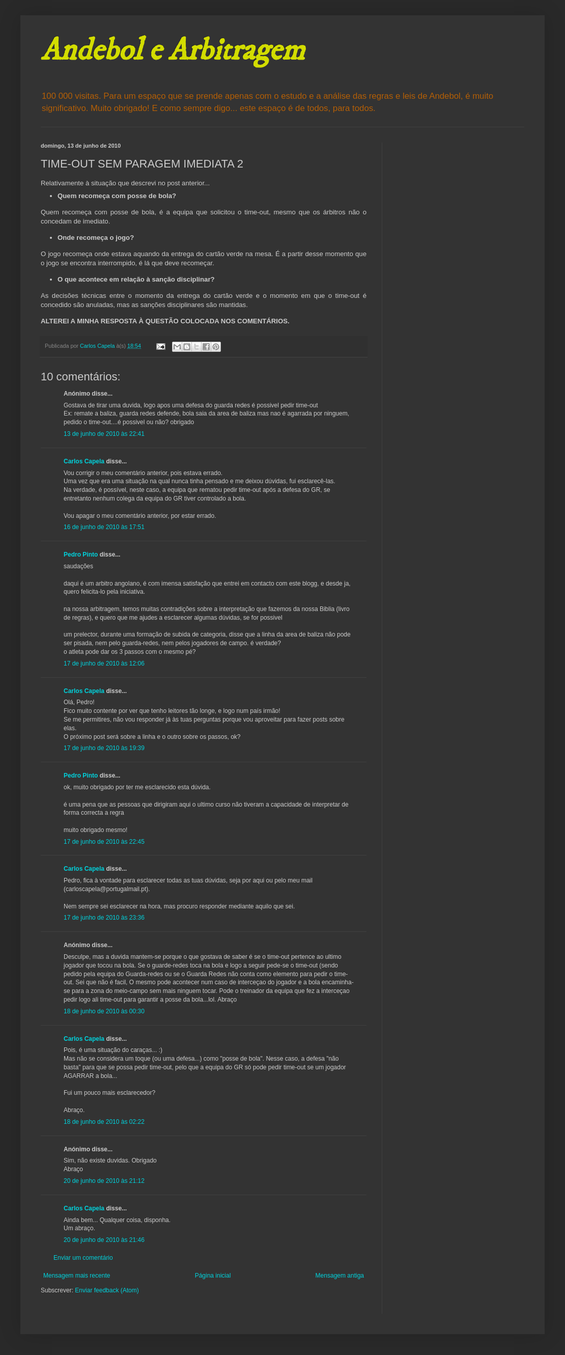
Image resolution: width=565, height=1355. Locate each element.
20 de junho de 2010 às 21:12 (104, 1180)
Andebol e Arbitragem (172, 51)
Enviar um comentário (83, 1257)
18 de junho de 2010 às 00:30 (104, 1011)
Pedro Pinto (81, 554)
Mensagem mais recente (76, 1275)
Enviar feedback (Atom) (106, 1290)
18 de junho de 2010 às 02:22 (104, 1121)
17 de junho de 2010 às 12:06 (104, 663)
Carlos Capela (84, 461)
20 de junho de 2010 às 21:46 (104, 1239)
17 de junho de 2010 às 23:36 (104, 917)
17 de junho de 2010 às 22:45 (104, 841)
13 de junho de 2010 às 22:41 (104, 433)
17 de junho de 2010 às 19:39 (104, 748)
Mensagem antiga (340, 1275)
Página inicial (213, 1275)
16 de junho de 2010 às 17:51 (104, 527)
